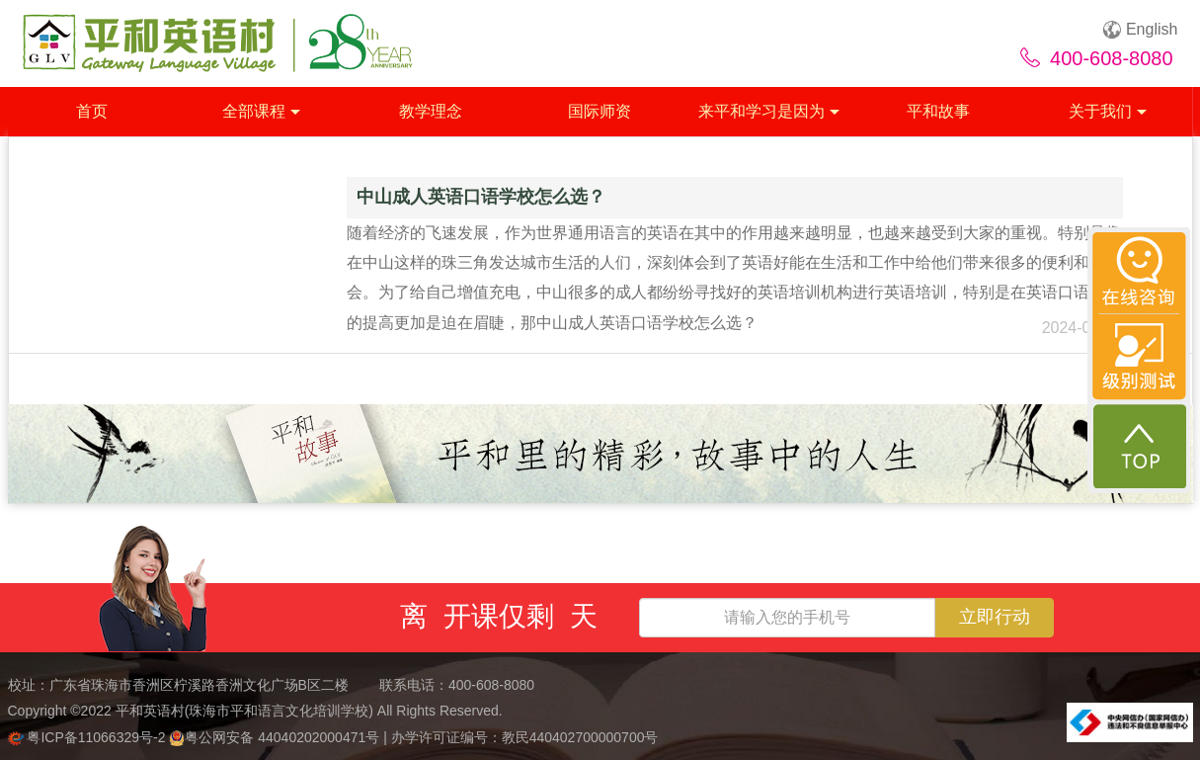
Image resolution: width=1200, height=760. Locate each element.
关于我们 (1108, 111)
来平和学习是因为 (769, 111)
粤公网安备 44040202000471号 (276, 737)
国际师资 (599, 111)
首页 (92, 111)
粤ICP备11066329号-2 (89, 737)
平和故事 (938, 111)
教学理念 (430, 111)
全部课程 (261, 111)
